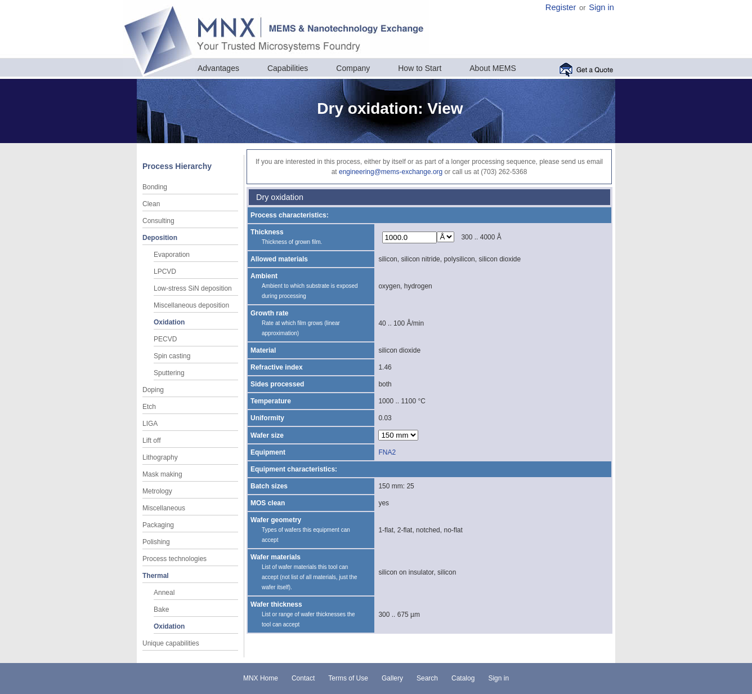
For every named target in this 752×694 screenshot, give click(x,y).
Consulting (158, 221)
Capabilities (287, 68)
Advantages (218, 68)
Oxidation (169, 322)
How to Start (419, 68)
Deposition (159, 238)
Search (427, 678)
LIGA (150, 424)
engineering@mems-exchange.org (390, 172)
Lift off (151, 440)
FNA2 (387, 452)
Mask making (162, 474)
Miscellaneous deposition (191, 305)
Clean (151, 204)
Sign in (601, 7)
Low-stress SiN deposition (193, 288)
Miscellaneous (163, 508)
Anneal (164, 593)
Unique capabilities (170, 643)
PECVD (165, 339)
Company (353, 68)
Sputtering (169, 373)
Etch (149, 407)
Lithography (160, 457)
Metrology (157, 491)
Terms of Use (348, 678)
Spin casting (172, 356)
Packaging (158, 525)
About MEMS (492, 68)
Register (560, 7)
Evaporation (172, 255)
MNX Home (260, 678)
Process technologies (174, 559)
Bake (161, 609)
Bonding (154, 187)
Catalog (463, 678)
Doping (153, 390)
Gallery (392, 678)
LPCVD (165, 271)
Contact (303, 678)
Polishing (156, 542)
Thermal (155, 576)
